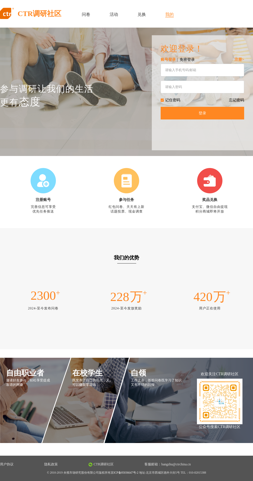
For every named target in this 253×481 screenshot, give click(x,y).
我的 (169, 14)
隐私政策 (51, 464)
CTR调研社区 (101, 464)
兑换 (141, 14)
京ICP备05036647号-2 (124, 472)
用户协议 (6, 464)
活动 (114, 14)
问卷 (86, 14)
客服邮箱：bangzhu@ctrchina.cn (167, 464)
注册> (239, 59)
